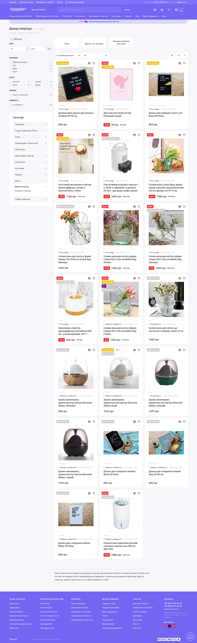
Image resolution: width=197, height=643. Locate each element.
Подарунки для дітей (110, 608)
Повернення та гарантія (45, 2)
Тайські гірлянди (78, 604)
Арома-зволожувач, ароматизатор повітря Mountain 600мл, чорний (75, 474)
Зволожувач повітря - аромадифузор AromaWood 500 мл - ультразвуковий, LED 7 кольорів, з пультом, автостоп (74, 331)
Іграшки (129, 16)
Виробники (137, 616)
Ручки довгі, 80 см (47, 620)
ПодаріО (13, 639)
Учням (104, 616)
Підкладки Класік (47, 628)
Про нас (60, 2)
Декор (30, 181)
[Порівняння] (161, 10)
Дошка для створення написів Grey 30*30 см (165, 473)
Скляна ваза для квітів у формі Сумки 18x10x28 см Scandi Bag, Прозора (74, 259)
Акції (163, 16)
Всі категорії (38, 10)
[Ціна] (17, 49)
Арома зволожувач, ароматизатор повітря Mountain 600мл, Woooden (75, 402)
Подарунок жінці (109, 604)
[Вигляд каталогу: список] (178, 55)
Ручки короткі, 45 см (48, 612)
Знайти (127, 10)
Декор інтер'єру (30, 187)
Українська (179, 2)
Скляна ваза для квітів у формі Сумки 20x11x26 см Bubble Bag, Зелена (120, 259)
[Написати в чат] (190, 636)
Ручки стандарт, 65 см (49, 616)
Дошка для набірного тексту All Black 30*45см (165, 114)
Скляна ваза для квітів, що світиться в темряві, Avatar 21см (166, 329)
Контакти (12, 2)
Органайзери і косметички (82, 620)
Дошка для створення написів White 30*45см (74, 544)
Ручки (30, 137)
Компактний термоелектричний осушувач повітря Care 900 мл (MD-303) (120, 546)
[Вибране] (168, 10)
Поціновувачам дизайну (112, 628)
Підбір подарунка (150, 16)
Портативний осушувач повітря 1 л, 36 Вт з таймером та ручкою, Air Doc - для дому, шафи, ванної (121, 187)
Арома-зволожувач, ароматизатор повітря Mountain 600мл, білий (120, 402)
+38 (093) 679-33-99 (173, 606)
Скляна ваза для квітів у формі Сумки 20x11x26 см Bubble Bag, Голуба (120, 331)
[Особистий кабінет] (155, 10)
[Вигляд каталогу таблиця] (185, 55)
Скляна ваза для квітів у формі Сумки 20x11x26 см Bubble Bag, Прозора (165, 259)
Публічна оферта (140, 612)
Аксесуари (116, 16)
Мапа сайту (137, 620)
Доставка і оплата (26, 2)
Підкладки (30, 124)
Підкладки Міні (46, 624)
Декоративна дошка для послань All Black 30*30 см (75, 114)
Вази (137, 16)
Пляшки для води (16, 620)
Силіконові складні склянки (20, 624)
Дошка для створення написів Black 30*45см (119, 473)
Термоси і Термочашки (18, 616)
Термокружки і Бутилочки (48, 16)
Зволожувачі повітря (99, 16)
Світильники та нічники (81, 612)
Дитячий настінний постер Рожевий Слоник (117, 114)
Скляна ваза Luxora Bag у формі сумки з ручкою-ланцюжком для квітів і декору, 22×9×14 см (166, 187)
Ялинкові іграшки (23, 191)
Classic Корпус (46, 608)
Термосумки (14, 608)
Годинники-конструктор (81, 616)
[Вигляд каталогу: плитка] (172, 55)
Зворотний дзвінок (171, 609)
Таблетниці (67, 16)
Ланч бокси (14, 604)
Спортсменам (107, 620)
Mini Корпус (45, 604)
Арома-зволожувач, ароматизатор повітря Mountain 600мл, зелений (166, 402)
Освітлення (80, 16)
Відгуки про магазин (75, 2)
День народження (109, 612)
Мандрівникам (108, 624)
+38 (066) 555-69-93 (156, 2)
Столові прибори (16, 612)
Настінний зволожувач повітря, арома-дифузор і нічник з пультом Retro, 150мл (75, 187)
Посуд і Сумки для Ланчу (21, 16)
